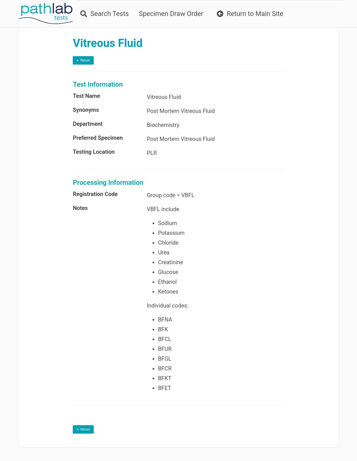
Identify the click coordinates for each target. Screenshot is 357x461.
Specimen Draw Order (171, 14)
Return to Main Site (250, 14)
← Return (83, 60)
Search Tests (104, 14)
